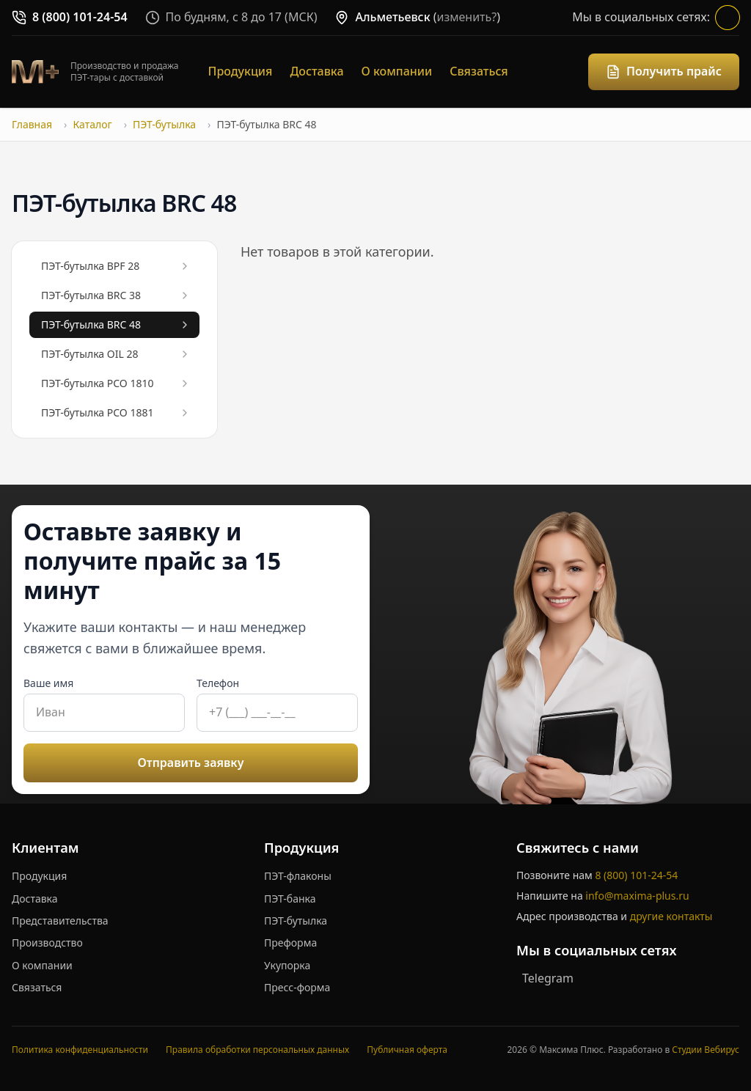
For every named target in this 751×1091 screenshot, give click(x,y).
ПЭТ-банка (289, 899)
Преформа (290, 942)
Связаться (479, 71)
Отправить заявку (191, 762)
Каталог (92, 124)
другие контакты (671, 916)
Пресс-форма (297, 987)
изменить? (467, 17)
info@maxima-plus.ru (637, 896)
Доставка (316, 71)
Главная (32, 124)
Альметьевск (392, 17)
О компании (397, 71)
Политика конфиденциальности (80, 1049)
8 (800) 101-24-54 (636, 875)
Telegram (548, 978)
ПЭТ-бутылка (164, 124)
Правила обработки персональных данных (257, 1049)
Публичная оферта (407, 1049)
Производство (47, 942)
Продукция (240, 71)
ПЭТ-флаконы (297, 876)
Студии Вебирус (705, 1049)
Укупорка (287, 965)
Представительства (60, 920)
